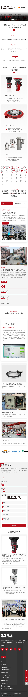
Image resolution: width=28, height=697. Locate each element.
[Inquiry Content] (14, 520)
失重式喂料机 (5, 672)
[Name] (14, 502)
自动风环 (4, 664)
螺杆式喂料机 (5, 683)
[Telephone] (14, 510)
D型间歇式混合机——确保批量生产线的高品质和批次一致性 (14, 556)
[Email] (14, 506)
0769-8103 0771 (7, 686)
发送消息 (14, 525)
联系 (3, 657)
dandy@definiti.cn (8, 688)
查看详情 (5, 223)
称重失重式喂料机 (6, 667)
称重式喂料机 (5, 680)
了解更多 (4, 282)
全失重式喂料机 (5, 675)
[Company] (14, 514)
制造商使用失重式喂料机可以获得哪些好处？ (13, 619)
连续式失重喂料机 (6, 678)
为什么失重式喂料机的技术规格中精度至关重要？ (13, 588)
